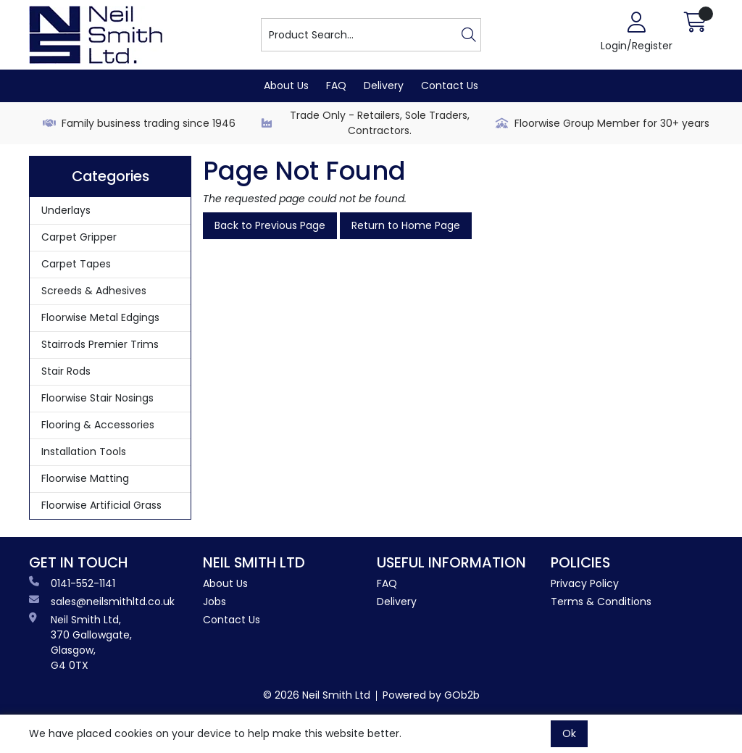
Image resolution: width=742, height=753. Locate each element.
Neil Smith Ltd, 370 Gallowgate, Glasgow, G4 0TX (80, 642)
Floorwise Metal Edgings (100, 317)
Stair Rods (66, 371)
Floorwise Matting (85, 478)
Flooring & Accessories (97, 424)
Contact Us (449, 85)
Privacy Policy (585, 583)
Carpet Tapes (76, 264)
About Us (286, 85)
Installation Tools (83, 451)
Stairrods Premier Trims (100, 344)
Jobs (214, 601)
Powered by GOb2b (431, 695)
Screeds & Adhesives (93, 290)
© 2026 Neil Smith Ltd (316, 695)
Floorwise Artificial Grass (101, 505)
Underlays (66, 210)
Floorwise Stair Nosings (97, 398)
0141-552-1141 (72, 583)
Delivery (384, 85)
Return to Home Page (405, 225)
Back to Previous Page (269, 225)
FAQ (336, 85)
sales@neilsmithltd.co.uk (102, 601)
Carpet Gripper (79, 237)
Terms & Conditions (601, 601)
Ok (569, 733)
